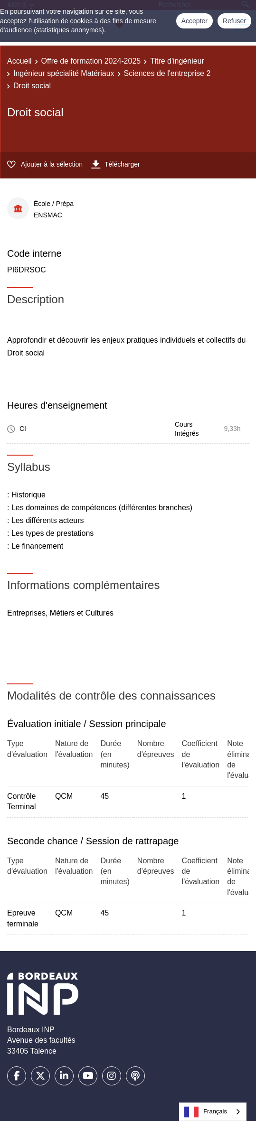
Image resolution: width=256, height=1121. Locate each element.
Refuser (234, 21)
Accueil (19, 61)
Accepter (194, 21)
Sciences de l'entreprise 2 (167, 73)
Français (205, 1112)
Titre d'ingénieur (177, 61)
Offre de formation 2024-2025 (91, 61)
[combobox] (213, 1111)
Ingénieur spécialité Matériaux (63, 73)
